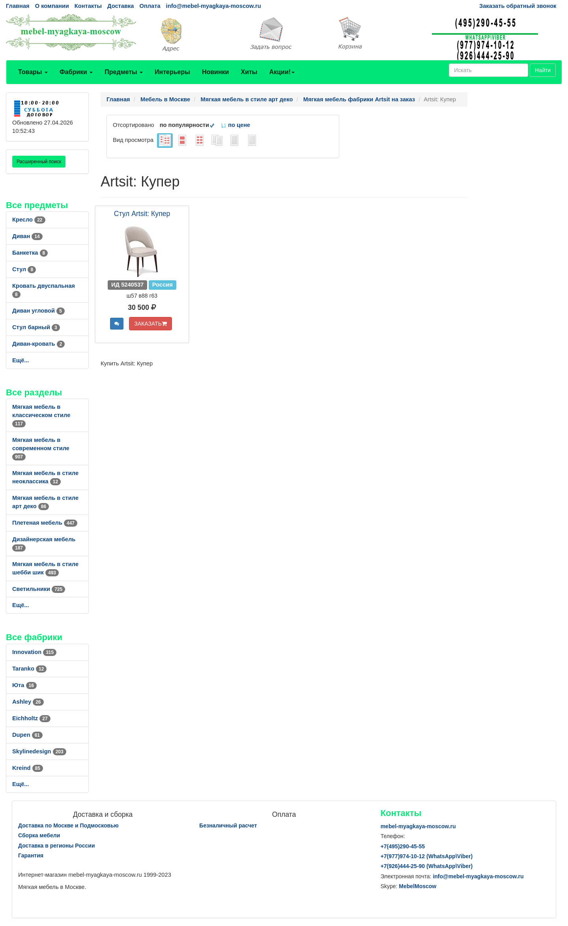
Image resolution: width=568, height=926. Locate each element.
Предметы (124, 72)
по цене (235, 125)
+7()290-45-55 (403, 846)
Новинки (215, 72)
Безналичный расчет (228, 825)
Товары (33, 72)
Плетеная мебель (44, 523)
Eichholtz (31, 718)
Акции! (281, 72)
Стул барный (36, 327)
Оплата (149, 6)
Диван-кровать (38, 344)
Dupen (27, 735)
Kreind (27, 768)
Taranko (29, 668)
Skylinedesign (39, 751)
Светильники (38, 589)
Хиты (249, 72)
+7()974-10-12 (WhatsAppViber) (427, 856)
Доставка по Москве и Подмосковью (68, 825)
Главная (18, 6)
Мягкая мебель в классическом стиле (41, 415)
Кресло (28, 219)
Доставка (120, 6)
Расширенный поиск (39, 161)
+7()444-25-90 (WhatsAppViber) (427, 866)
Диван (27, 236)
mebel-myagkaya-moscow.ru (418, 826)
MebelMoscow (417, 886)
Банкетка (30, 253)
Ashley (28, 702)
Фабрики (76, 72)
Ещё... (20, 360)
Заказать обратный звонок (517, 6)
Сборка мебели (39, 835)
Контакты (88, 6)
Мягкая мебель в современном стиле (40, 448)
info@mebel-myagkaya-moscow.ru (213, 6)
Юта (24, 685)
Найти (543, 70)
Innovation (34, 652)
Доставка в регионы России (56, 845)
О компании (52, 6)
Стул (24, 269)
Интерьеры (172, 72)
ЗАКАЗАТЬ (150, 323)
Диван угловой (38, 310)
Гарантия (30, 855)
